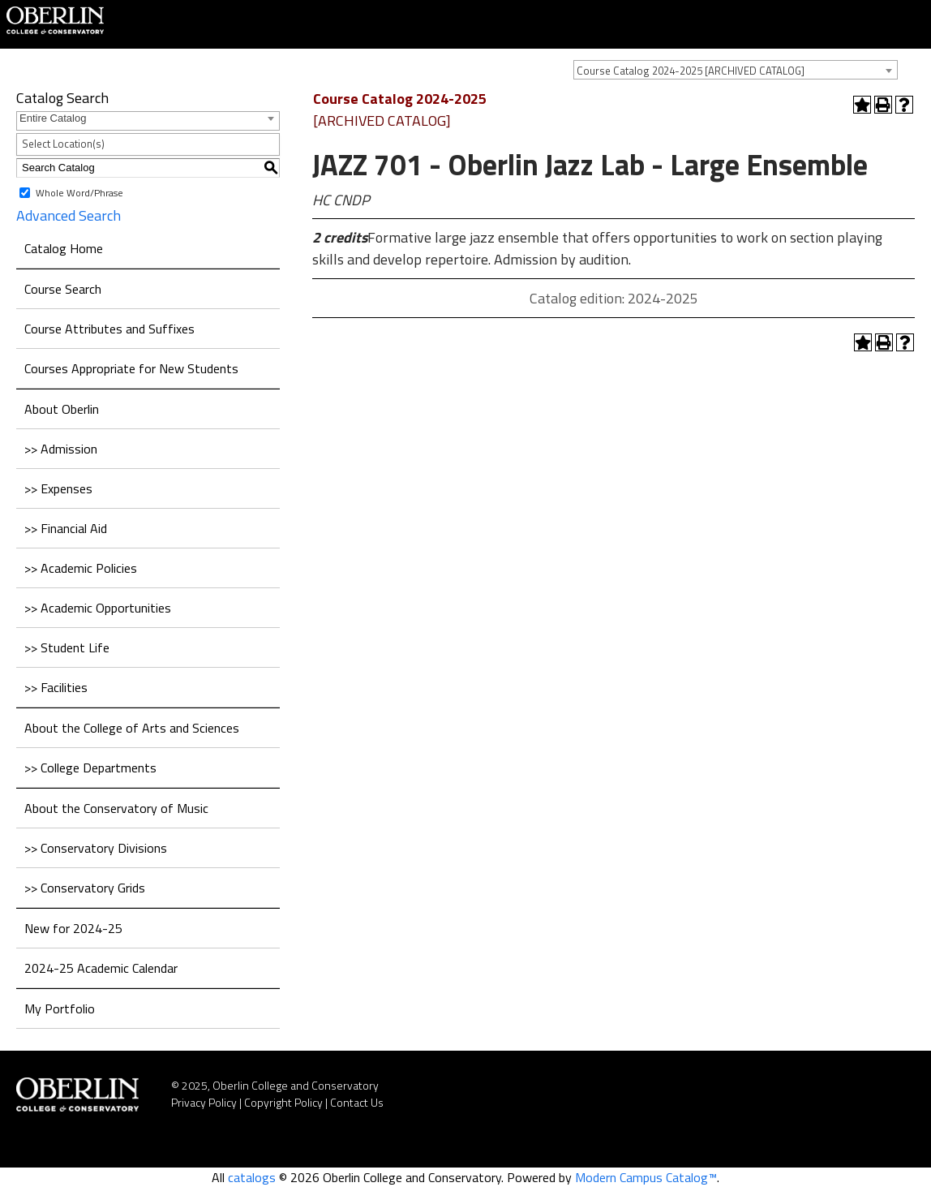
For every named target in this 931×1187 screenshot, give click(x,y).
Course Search (62, 289)
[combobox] (735, 70)
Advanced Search (68, 215)
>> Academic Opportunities (97, 607)
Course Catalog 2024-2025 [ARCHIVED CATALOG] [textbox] (690, 70)
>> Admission (60, 448)
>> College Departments (90, 767)
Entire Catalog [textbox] (52, 118)
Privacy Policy (204, 1102)
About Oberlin (61, 409)
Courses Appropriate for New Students (131, 368)
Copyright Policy (283, 1102)
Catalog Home (63, 248)
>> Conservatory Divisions (95, 848)
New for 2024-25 (73, 928)
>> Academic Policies (80, 568)
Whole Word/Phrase (79, 192)
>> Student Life (66, 647)
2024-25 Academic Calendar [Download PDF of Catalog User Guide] (101, 968)
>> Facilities (56, 687)
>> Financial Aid (65, 528)
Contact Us (357, 1102)
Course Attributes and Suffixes (109, 328)
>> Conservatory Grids (84, 887)
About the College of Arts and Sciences (131, 728)
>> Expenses (58, 488)
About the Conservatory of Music (116, 808)
